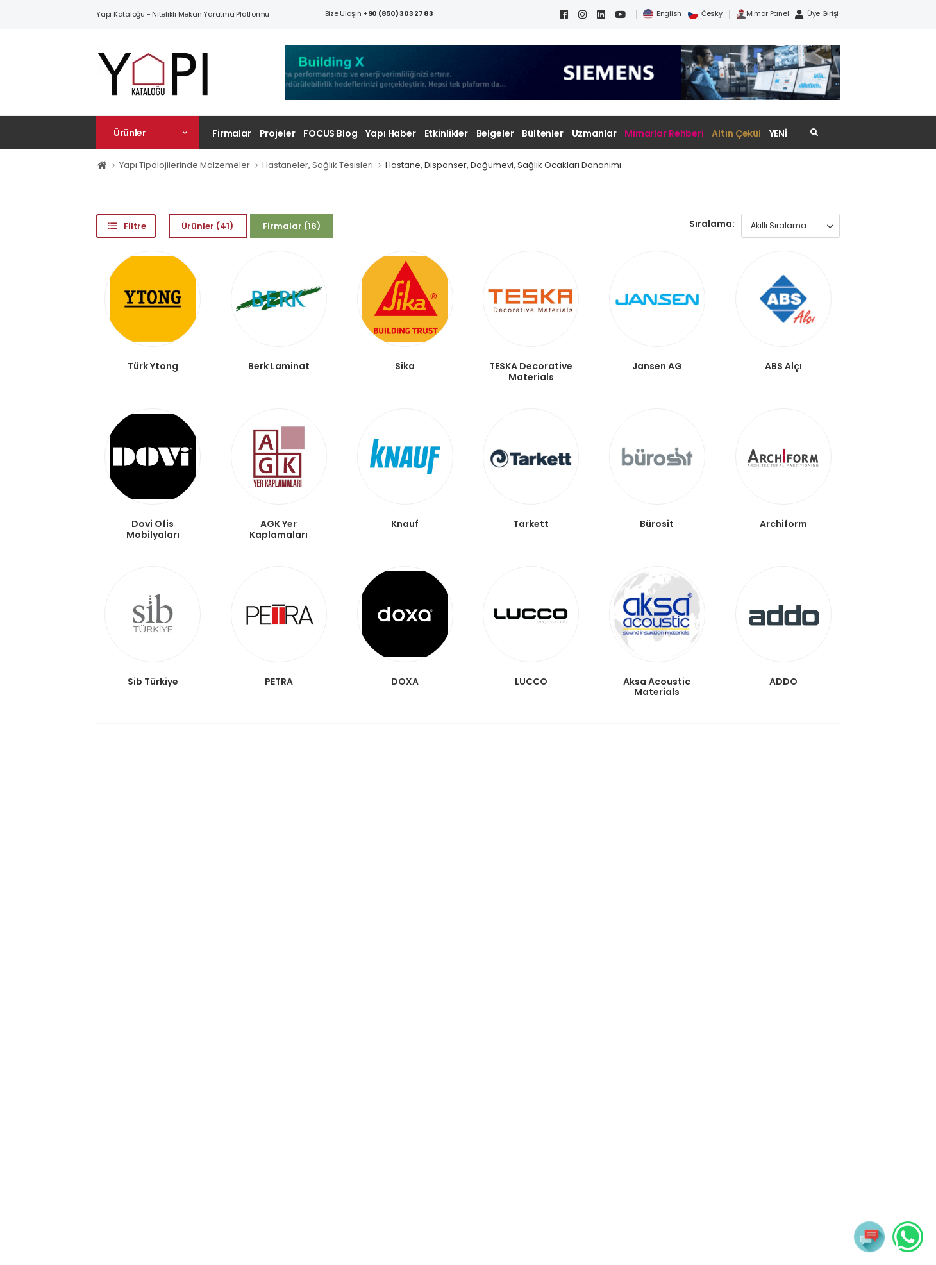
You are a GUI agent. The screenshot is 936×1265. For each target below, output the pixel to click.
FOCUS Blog (330, 133)
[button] (147, 132)
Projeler (278, 133)
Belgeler (495, 133)
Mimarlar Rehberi (664, 133)
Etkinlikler (446, 133)
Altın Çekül (736, 133)
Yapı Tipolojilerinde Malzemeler (184, 165)
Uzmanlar (594, 133)
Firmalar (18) (292, 226)
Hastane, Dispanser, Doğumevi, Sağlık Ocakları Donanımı (503, 165)
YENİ (778, 133)
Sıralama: (712, 223)
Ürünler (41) (207, 226)
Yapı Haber (390, 133)
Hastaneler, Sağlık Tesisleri (317, 165)
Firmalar (231, 133)
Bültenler (543, 133)
